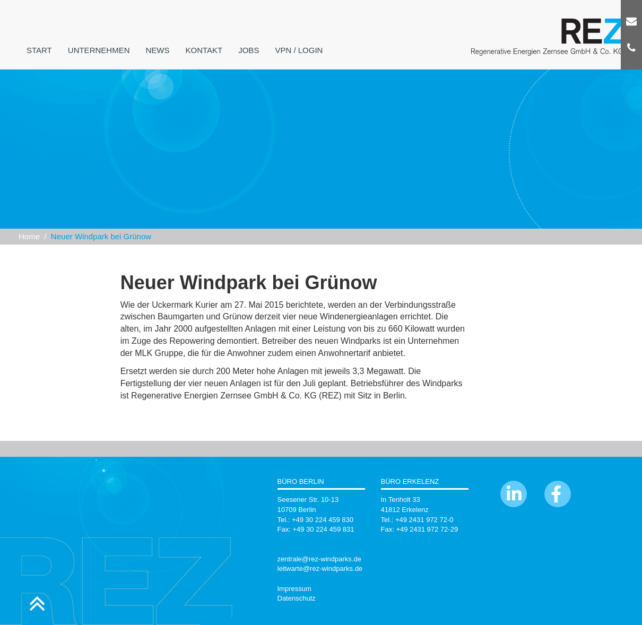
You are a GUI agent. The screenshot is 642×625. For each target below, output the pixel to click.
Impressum (294, 589)
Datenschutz (296, 598)
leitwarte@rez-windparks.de (320, 568)
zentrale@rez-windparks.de (319, 559)
